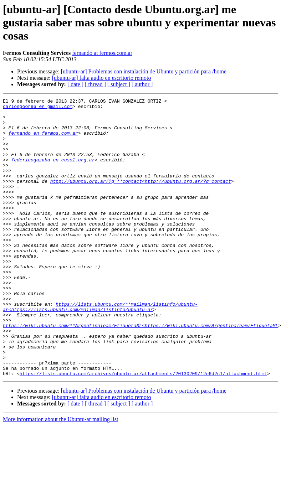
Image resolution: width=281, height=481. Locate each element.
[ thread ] (95, 84)
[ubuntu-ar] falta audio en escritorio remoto (101, 78)
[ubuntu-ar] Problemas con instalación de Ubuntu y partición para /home (143, 71)
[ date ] (75, 84)
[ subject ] (118, 84)
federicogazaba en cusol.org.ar (52, 172)
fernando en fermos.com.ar (43, 140)
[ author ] (142, 84)
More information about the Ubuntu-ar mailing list (60, 475)
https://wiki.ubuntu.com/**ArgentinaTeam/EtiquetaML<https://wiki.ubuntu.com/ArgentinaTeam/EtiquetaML (140, 371)
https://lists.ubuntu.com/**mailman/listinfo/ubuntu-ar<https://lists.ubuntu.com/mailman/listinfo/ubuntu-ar (100, 348)
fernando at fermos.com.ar (102, 53)
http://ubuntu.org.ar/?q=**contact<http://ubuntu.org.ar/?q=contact (140, 198)
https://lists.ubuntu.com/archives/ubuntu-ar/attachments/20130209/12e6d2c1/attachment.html (143, 429)
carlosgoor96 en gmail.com (37, 108)
